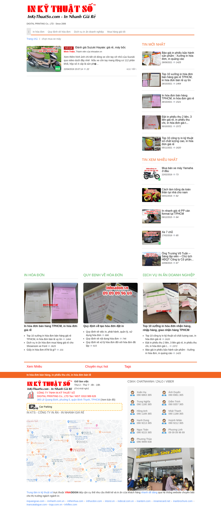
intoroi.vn (110, 501)
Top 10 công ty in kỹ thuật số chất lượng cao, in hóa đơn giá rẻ (177, 141)
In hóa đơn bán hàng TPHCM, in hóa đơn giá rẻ (178, 97)
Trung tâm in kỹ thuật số (40, 492)
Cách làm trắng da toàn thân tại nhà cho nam (176, 191)
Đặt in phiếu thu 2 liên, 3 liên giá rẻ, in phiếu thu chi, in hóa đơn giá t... (177, 119)
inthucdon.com (94, 501)
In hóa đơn (38, 31)
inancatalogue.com (37, 504)
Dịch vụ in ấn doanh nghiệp (89, 31)
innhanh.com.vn (56, 501)
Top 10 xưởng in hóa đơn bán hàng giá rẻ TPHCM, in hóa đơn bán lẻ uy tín (177, 77)
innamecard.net (162, 501)
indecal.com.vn (126, 501)
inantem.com (144, 501)
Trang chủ (32, 38)
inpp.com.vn (55, 504)
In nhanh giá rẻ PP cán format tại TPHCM (176, 212)
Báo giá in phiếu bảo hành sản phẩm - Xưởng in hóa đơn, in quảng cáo (178, 55)
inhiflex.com (70, 504)
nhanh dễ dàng (149, 492)
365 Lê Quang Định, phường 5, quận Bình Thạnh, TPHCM (68, 399)
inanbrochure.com (182, 501)
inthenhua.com (75, 501)
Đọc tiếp (132, 69)
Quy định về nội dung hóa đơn (102, 338)
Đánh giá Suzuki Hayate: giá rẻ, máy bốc (100, 47)
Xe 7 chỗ (167, 232)
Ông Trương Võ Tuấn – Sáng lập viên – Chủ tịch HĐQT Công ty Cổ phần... (178, 256)
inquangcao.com (35, 501)
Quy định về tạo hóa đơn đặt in (103, 326)
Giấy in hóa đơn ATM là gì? (42, 349)
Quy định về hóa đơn (59, 31)
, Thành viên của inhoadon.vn (83, 51)
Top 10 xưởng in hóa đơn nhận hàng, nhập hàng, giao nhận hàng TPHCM (167, 328)
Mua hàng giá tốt (116, 31)
